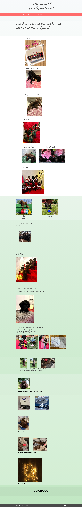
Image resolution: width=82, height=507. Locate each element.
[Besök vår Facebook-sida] (65, 505)
